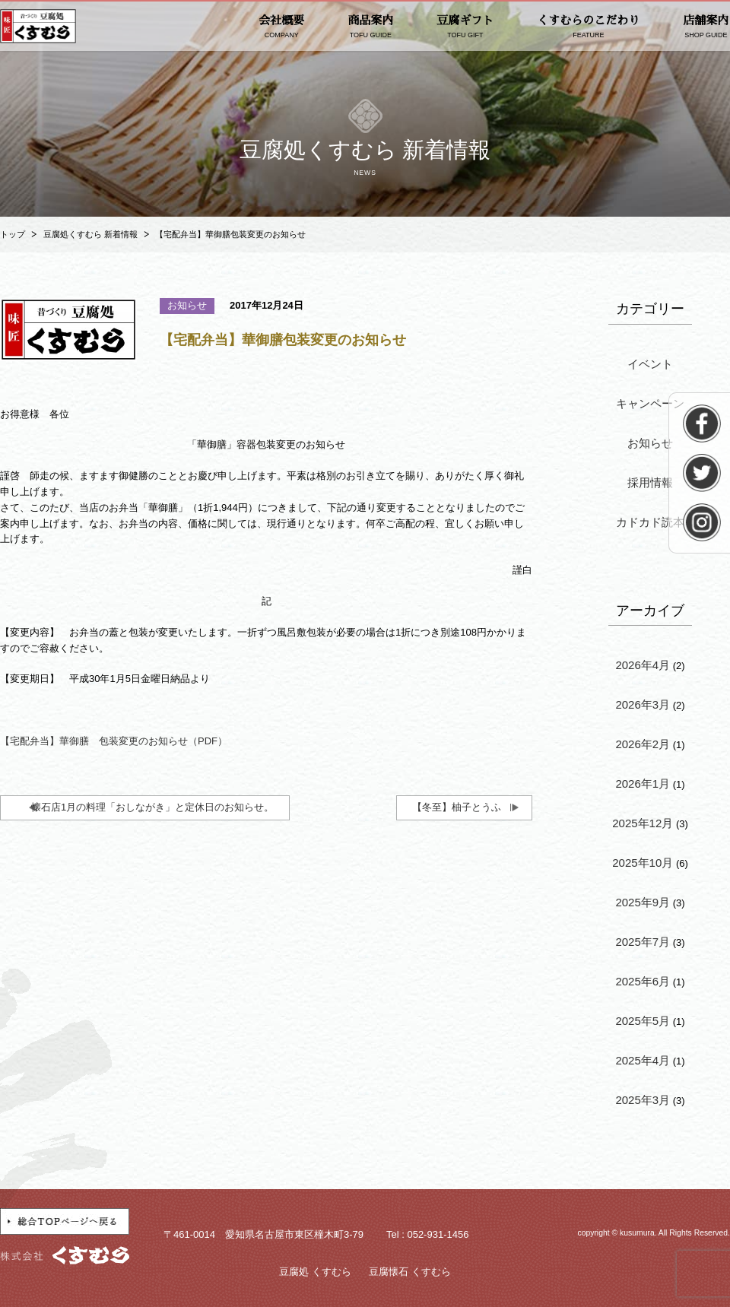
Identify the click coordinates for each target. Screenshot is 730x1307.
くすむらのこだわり (588, 27)
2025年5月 (642, 1020)
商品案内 (370, 27)
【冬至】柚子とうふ (456, 807)
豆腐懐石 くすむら (410, 1271)
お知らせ (650, 442)
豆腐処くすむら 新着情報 (90, 234)
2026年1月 (642, 783)
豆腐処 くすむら (315, 1271)
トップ (12, 234)
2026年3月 (642, 704)
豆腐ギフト (465, 27)
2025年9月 (642, 902)
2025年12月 (642, 823)
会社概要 (281, 27)
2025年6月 (642, 981)
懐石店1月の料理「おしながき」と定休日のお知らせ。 (152, 807)
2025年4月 (642, 1060)
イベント (650, 363)
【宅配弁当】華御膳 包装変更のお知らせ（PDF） (113, 741)
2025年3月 (642, 1099)
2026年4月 (642, 664)
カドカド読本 (650, 522)
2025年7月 (642, 941)
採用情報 (650, 482)
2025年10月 (642, 862)
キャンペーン (650, 403)
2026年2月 (642, 744)
